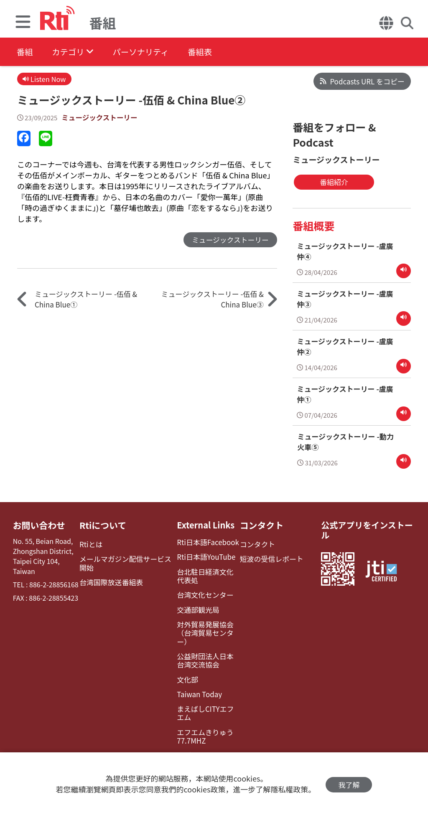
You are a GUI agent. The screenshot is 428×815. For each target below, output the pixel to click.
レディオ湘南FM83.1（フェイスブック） (205, 742)
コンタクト (259, 524)
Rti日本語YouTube (202, 555)
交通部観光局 (194, 606)
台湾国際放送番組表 (111, 579)
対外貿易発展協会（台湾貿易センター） (206, 624)
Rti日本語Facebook (203, 541)
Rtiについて (103, 524)
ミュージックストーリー (100, 118)
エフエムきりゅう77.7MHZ (201, 720)
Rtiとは (92, 542)
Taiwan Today (195, 679)
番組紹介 (325, 182)
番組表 (209, 52)
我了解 (348, 784)
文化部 (184, 665)
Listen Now (45, 79)
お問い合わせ (38, 524)
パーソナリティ (147, 52)
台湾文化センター (201, 592)
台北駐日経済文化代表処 (204, 573)
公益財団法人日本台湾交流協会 (204, 647)
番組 (25, 52)
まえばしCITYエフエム (204, 697)
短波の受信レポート (268, 557)
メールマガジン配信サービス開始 (127, 561)
